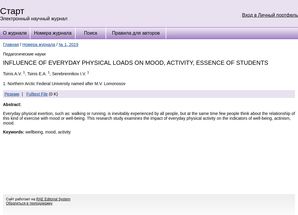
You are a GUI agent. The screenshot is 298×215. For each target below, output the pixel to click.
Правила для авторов (136, 33)
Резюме (11, 94)
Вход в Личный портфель (270, 15)
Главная (11, 44)
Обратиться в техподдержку (29, 203)
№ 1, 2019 (68, 44)
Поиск (90, 33)
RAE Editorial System (53, 199)
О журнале (15, 33)
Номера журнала (53, 33)
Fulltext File (37, 94)
